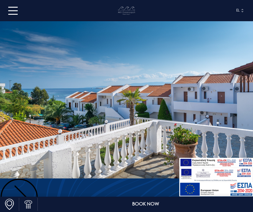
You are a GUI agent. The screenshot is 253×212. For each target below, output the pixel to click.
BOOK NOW (145, 204)
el (238, 10)
